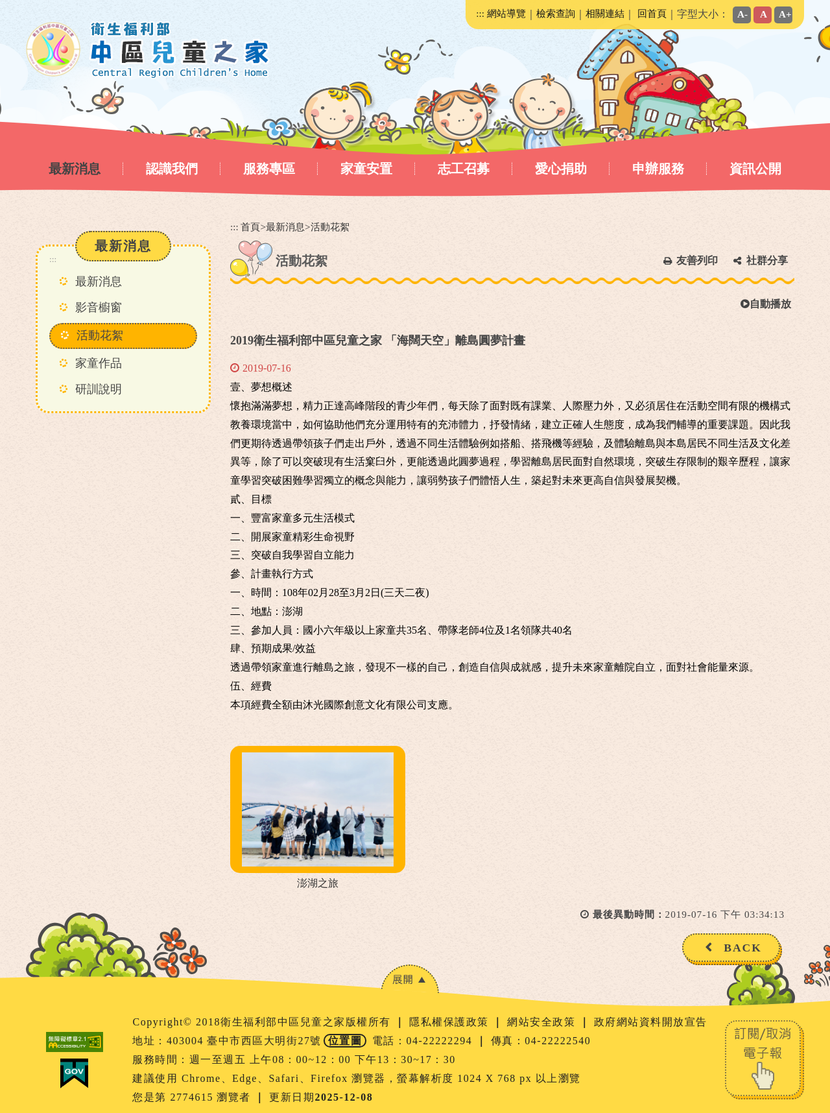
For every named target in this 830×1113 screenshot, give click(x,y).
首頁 (250, 226)
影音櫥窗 (98, 307)
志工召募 (464, 169)
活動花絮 (100, 335)
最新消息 (75, 169)
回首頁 (652, 13)
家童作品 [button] (98, 363)
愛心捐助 (561, 169)
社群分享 (767, 260)
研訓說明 (98, 389)
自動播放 (766, 303)
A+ (785, 13)
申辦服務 (658, 169)
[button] (410, 979)
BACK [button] (743, 947)
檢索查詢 (555, 13)
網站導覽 (506, 13)
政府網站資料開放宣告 (650, 1021)
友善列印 (697, 260)
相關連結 (605, 13)
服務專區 (269, 169)
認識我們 (172, 169)
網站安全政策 (543, 1021)
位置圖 (345, 1040)
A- (742, 13)
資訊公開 (755, 169)
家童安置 (366, 169)
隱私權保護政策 (450, 1021)
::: (480, 13)
